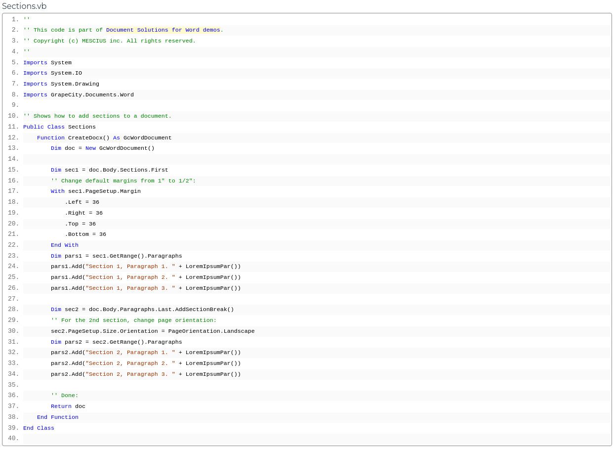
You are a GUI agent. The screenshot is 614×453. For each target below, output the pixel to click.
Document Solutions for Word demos (163, 30)
